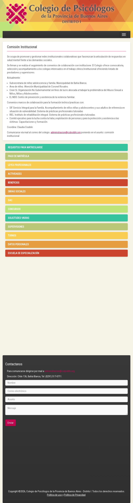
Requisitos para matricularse (25, 147)
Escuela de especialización (23, 253)
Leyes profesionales (19, 165)
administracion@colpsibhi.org (66, 132)
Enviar (11, 422)
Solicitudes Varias (18, 218)
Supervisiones (16, 226)
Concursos (14, 209)
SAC (10, 200)
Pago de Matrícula (18, 156)
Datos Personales (18, 244)
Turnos (12, 235)
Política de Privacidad (75, 494)
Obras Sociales (17, 191)
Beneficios (13, 182)
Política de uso (54, 494)
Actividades (15, 173)
